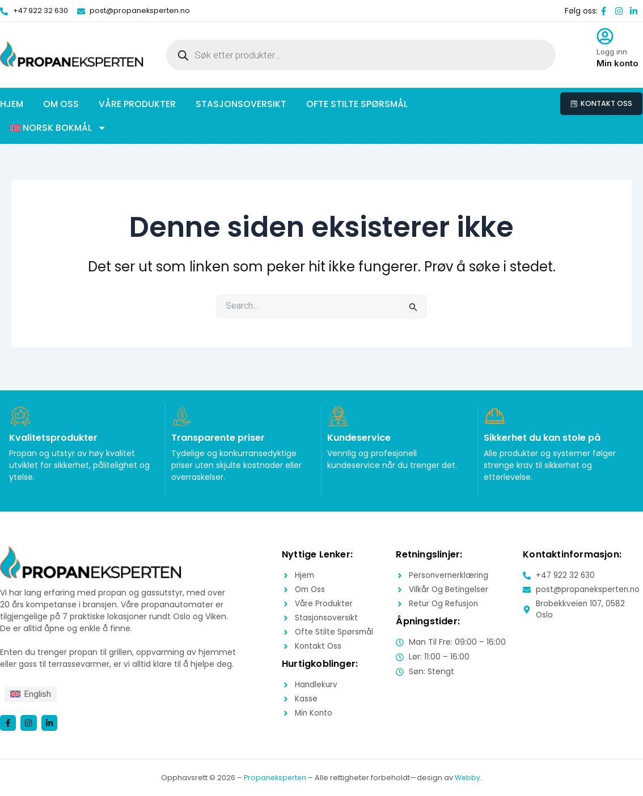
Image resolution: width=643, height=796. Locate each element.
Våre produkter (137, 104)
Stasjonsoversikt (241, 104)
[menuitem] (32, 693)
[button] (58, 128)
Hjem (11, 104)
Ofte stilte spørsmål (357, 104)
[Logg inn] (605, 36)
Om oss (61, 104)
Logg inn (612, 51)
